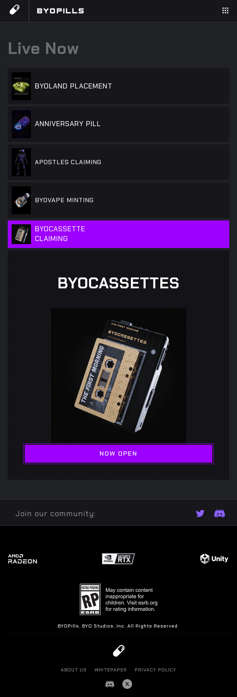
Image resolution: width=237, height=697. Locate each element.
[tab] (118, 87)
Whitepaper (110, 670)
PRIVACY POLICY (155, 670)
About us (74, 670)
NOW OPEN (118, 453)
